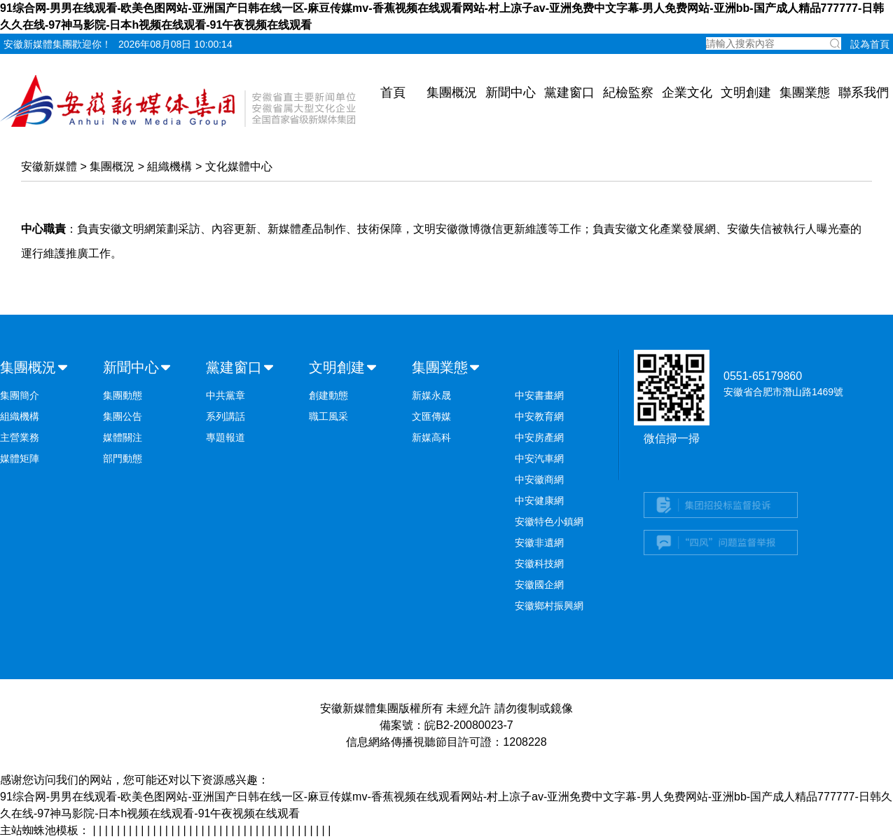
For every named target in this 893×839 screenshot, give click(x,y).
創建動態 (328, 395)
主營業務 (19, 437)
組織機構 (169, 166)
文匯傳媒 (431, 416)
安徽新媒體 (49, 166)
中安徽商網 (539, 479)
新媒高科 (431, 437)
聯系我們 (863, 93)
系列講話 (225, 416)
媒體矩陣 (19, 458)
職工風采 (328, 416)
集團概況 (452, 93)
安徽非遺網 (539, 542)
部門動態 (122, 458)
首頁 (393, 93)
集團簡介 (19, 395)
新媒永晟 (431, 395)
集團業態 (805, 93)
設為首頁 (869, 44)
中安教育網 (539, 416)
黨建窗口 (569, 93)
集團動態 (122, 395)
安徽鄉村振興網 (549, 605)
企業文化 (687, 93)
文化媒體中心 (238, 166)
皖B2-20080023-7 (468, 725)
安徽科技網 (539, 563)
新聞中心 (510, 93)
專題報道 (225, 437)
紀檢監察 (628, 93)
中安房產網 (539, 437)
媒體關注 (122, 437)
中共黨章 (225, 395)
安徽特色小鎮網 (549, 521)
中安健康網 (539, 500)
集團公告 (122, 416)
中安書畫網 (539, 395)
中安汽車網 (539, 458)
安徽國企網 (539, 584)
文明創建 (746, 93)
